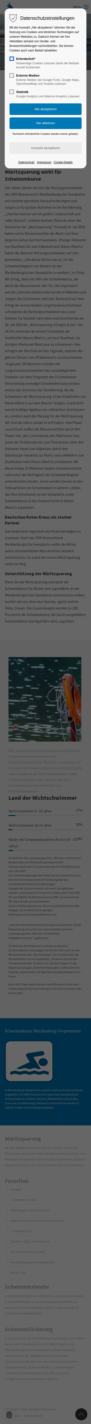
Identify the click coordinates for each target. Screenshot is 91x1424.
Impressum (44, 162)
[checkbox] (11, 59)
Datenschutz (26, 162)
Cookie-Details (63, 162)
